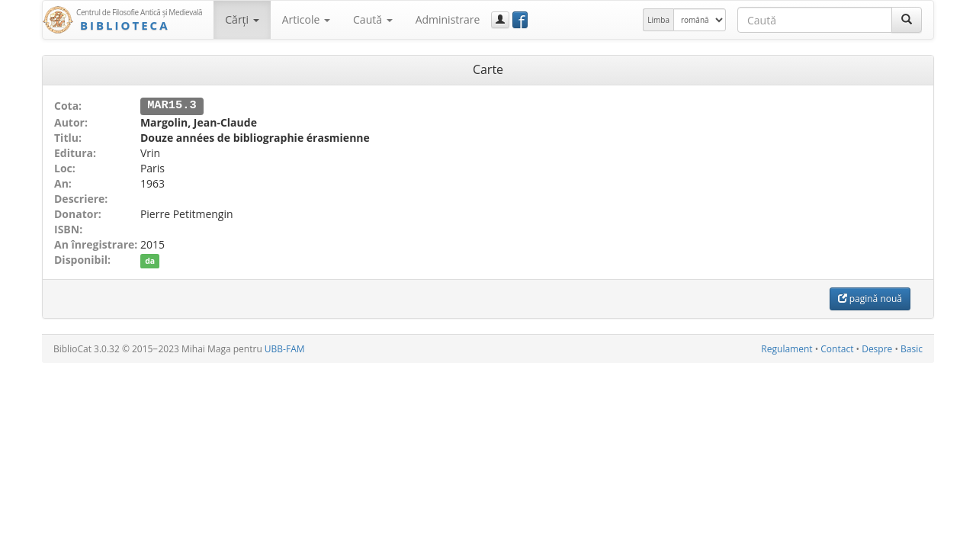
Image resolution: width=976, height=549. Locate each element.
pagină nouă (870, 297)
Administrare (448, 19)
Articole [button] (306, 19)
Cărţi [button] (241, 19)
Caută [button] (373, 19)
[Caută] (906, 20)
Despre (877, 348)
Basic (912, 348)
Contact (836, 348)
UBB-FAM (285, 348)
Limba (658, 19)
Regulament (786, 348)
